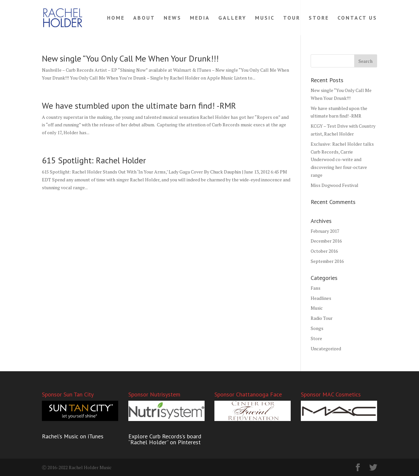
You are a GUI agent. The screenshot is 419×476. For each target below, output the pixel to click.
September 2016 (327, 261)
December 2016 (326, 241)
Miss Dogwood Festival (334, 185)
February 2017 (325, 231)
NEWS (172, 18)
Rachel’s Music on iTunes (72, 436)
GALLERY (232, 18)
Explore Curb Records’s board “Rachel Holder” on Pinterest (164, 439)
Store (316, 338)
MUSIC (265, 18)
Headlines (321, 298)
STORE (319, 18)
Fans (315, 288)
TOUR (291, 18)
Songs (317, 328)
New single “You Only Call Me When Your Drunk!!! (130, 58)
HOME (116, 18)
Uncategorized (326, 348)
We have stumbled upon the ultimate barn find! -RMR (139, 105)
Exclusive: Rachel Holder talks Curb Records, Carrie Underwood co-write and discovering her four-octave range (342, 159)
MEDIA (200, 18)
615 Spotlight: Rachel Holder (94, 160)
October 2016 (324, 251)
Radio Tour (322, 318)
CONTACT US (357, 18)
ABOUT (144, 18)
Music (317, 308)
